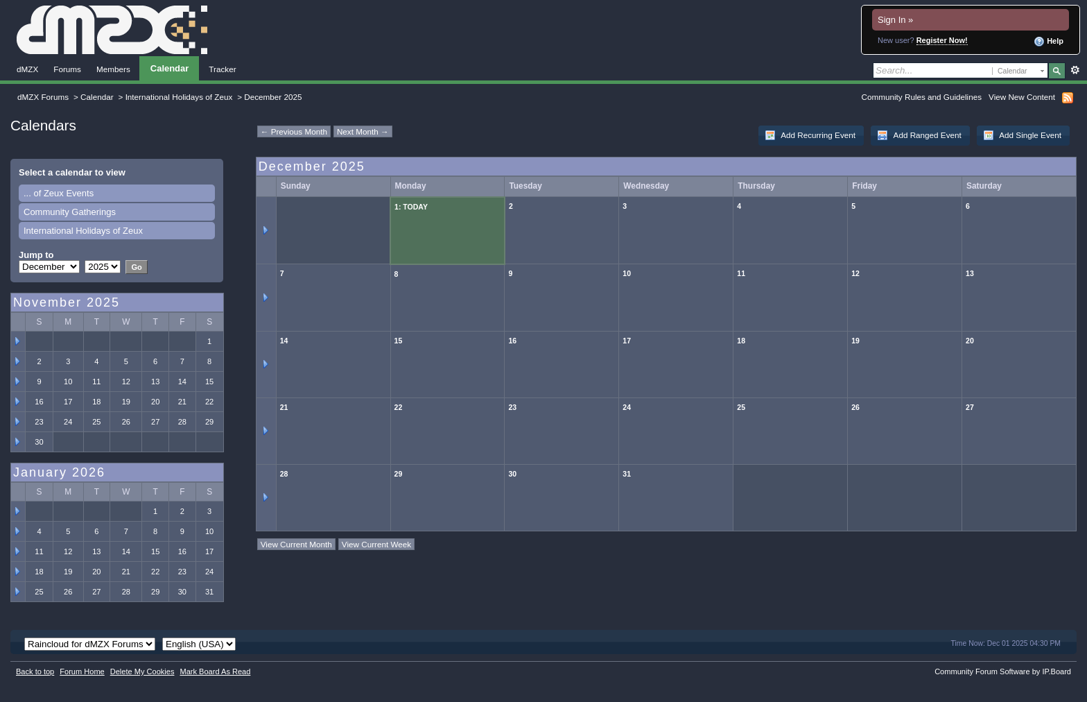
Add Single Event (1022, 135)
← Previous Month (294, 131)
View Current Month (296, 544)
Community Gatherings (70, 212)
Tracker (222, 69)
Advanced (1075, 70)
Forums (67, 69)
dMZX (27, 69)
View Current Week (376, 544)
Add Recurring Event (810, 135)
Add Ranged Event (919, 135)
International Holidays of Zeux (179, 96)
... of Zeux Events (59, 193)
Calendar (169, 68)
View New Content (1022, 96)
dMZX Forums (43, 96)
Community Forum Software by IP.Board (1002, 671)
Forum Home (82, 671)
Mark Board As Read (215, 671)
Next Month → (363, 131)
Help (1048, 41)
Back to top (35, 671)
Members (113, 69)
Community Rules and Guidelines (922, 96)
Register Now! (942, 40)
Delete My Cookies (142, 671)
